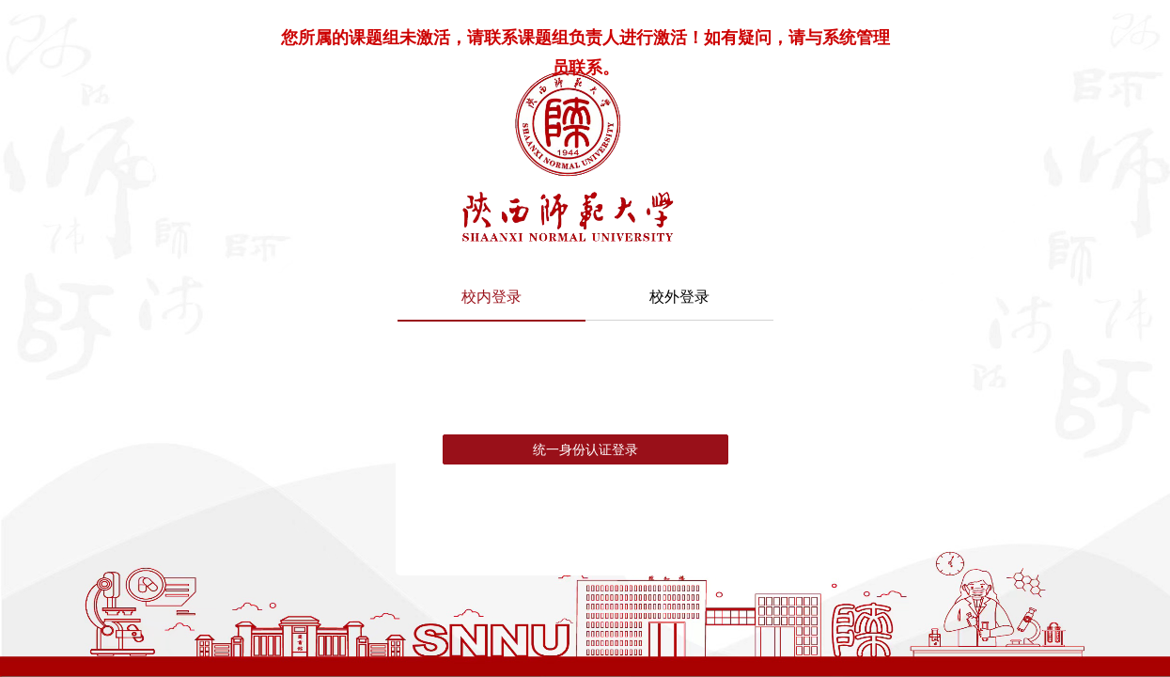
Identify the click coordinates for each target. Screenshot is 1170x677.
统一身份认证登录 (585, 449)
